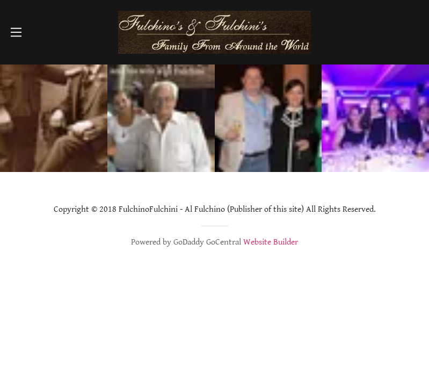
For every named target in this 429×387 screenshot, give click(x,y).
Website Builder (270, 242)
